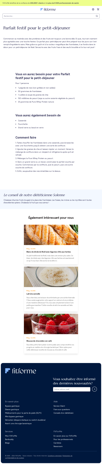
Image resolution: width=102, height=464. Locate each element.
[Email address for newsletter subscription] (71, 389)
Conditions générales (55, 456)
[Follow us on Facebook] (89, 457)
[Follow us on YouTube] (95, 457)
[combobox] (51, 16)
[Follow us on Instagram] (84, 457)
